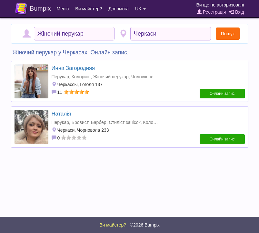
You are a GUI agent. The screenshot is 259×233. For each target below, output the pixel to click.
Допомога (118, 8)
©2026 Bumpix (145, 224)
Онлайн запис (222, 93)
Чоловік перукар (148, 76)
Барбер (98, 122)
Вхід (236, 12)
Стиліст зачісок (124, 122)
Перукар (60, 76)
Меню (63, 8)
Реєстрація (211, 12)
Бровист (80, 122)
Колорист (81, 76)
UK (140, 8)
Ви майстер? (88, 8)
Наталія (61, 114)
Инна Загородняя (73, 68)
